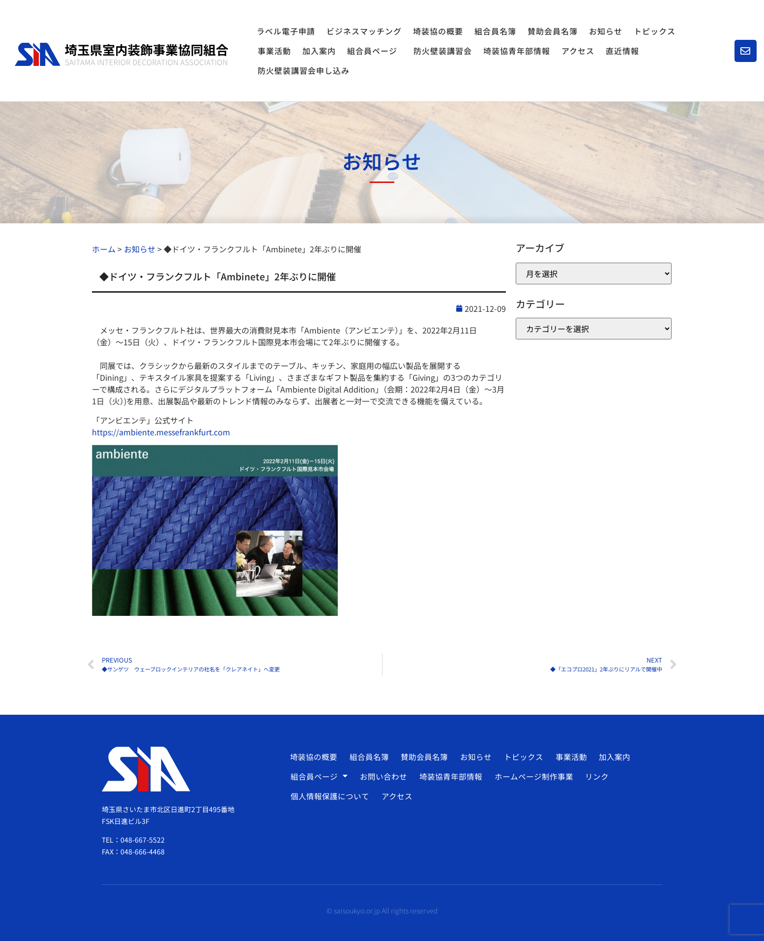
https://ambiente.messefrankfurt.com (161, 432)
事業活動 (274, 51)
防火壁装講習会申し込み (304, 70)
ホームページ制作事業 (531, 776)
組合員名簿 (495, 31)
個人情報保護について (330, 796)
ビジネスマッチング (364, 31)
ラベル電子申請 (286, 31)
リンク (593, 776)
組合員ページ (374, 51)
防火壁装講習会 (442, 51)
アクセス (577, 51)
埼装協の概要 (438, 31)
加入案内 (319, 51)
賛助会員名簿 (553, 31)
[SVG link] (121, 54)
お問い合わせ (382, 776)
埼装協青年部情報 (516, 51)
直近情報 (622, 51)
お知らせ (605, 31)
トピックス (655, 31)
